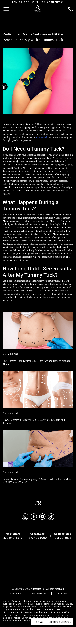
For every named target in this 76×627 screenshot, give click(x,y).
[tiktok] (51, 516)
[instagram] (25, 516)
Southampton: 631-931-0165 (63, 535)
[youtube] (42, 516)
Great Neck (38, 2)
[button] (4, 86)
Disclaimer (62, 593)
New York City (20, 2)
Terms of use (15, 593)
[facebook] (33, 516)
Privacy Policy (39, 593)
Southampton (55, 2)
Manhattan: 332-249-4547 (12, 535)
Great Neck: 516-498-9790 (38, 535)
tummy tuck (41, 137)
